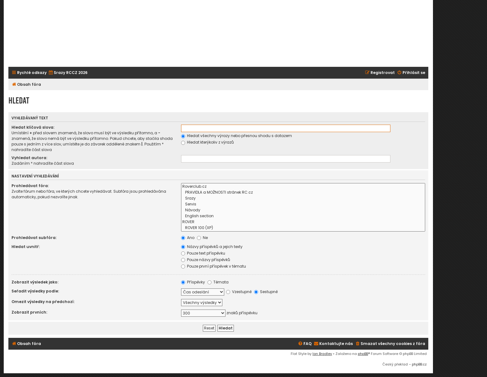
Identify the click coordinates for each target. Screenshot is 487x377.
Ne (202, 237)
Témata (218, 282)
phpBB (363, 353)
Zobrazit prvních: (29, 312)
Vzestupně (239, 291)
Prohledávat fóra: (30, 185)
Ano (187, 237)
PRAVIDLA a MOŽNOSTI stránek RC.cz (303, 192)
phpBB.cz (419, 364)
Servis (303, 204)
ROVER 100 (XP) (303, 228)
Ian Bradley (322, 353)
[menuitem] (68, 73)
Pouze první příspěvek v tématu (213, 266)
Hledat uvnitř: (25, 246)
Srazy (303, 198)
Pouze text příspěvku (203, 253)
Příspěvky (193, 282)
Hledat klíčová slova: (32, 127)
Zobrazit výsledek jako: (34, 282)
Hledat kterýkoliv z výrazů (207, 142)
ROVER (303, 222)
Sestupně (266, 291)
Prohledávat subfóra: (34, 237)
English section (303, 216)
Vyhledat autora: (29, 157)
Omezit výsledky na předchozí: (43, 301)
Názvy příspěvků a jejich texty (212, 246)
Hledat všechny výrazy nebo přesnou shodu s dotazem (236, 135)
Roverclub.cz (303, 187)
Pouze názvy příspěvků (205, 259)
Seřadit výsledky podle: (35, 291)
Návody (303, 210)
